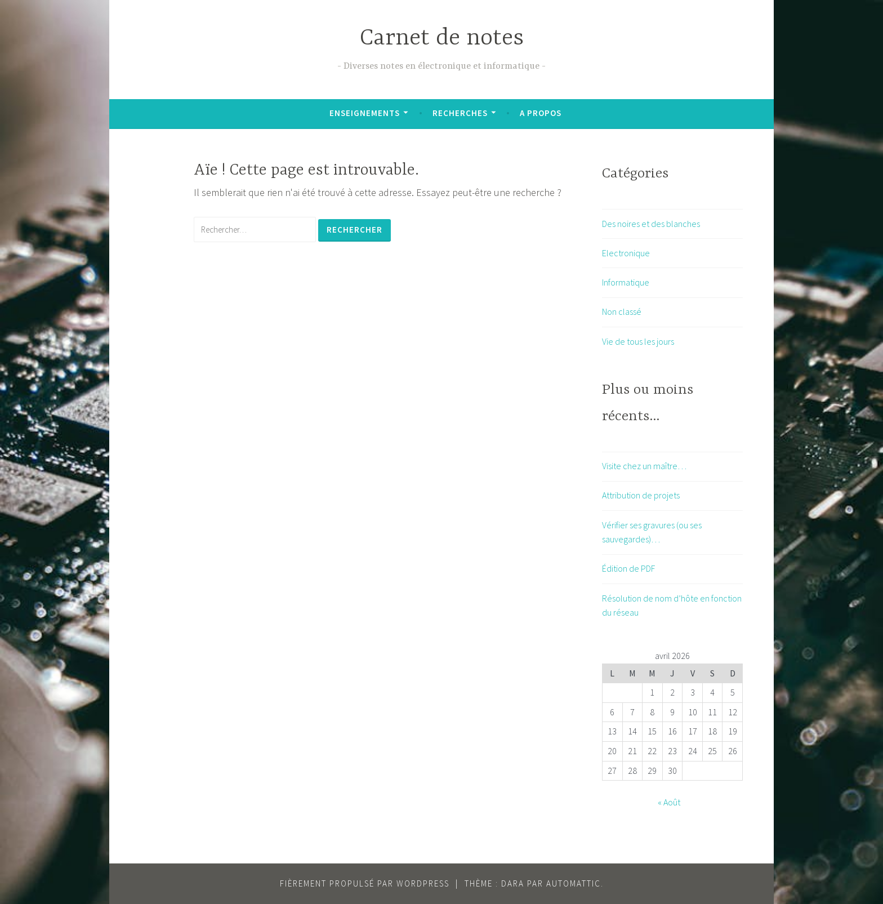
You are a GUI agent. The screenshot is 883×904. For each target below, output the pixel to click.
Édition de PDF (628, 568)
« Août (669, 802)
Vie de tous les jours (638, 341)
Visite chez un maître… (644, 465)
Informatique (625, 282)
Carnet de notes (442, 38)
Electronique (626, 253)
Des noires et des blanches (651, 223)
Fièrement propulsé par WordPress (364, 883)
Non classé (621, 311)
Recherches (460, 113)
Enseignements (364, 113)
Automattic (573, 883)
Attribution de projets (641, 495)
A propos (540, 113)
